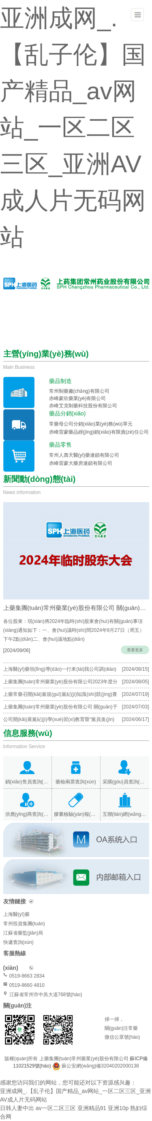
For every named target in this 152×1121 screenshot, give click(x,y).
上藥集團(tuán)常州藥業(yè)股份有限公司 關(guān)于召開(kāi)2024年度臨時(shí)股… (76, 607)
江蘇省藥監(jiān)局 (23, 933)
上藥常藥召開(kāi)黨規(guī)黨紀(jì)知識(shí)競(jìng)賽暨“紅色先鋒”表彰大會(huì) (60, 695)
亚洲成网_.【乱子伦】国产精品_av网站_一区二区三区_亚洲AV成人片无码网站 (73, 127)
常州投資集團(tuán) (24, 923)
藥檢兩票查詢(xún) (76, 782)
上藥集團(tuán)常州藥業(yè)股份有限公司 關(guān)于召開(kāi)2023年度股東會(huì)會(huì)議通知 (60, 708)
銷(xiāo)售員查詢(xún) (27, 782)
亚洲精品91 (92, 1108)
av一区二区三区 (56, 1108)
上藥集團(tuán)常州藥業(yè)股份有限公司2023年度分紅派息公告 (60, 683)
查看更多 (135, 650)
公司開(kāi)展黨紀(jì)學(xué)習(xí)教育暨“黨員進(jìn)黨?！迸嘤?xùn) (59, 721)
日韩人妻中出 (17, 1108)
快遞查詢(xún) (18, 942)
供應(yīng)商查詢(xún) (27, 814)
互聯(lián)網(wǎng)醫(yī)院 (125, 814)
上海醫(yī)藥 (16, 914)
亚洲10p (118, 1108)
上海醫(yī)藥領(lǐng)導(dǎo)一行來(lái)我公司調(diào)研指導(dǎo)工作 (59, 670)
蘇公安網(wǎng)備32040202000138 (100, 1066)
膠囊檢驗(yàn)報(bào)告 (76, 814)
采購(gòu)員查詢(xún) (125, 782)
